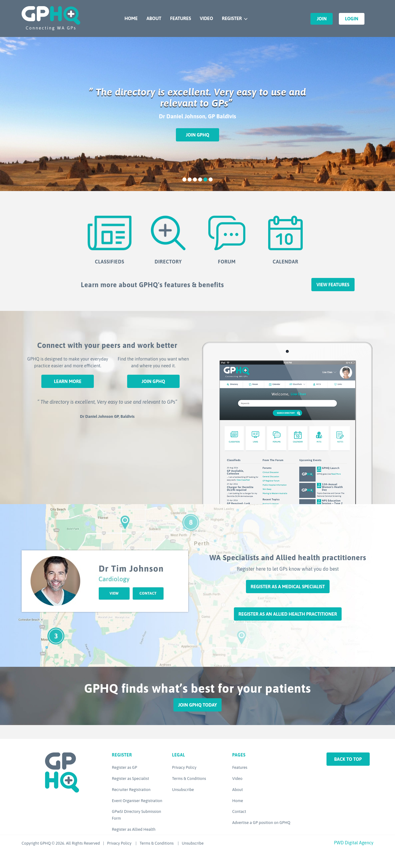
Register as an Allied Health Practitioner (288, 614)
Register (232, 18)
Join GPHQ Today (197, 704)
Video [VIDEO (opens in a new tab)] (206, 18)
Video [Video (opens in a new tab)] (237, 778)
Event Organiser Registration (137, 800)
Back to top (348, 759)
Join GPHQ (197, 134)
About (154, 18)
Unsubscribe (183, 789)
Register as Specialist (130, 778)
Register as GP (124, 767)
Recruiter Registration (131, 789)
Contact (239, 811)
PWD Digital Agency (353, 842)
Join (321, 18)
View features (332, 284)
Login (351, 18)
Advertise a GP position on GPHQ (261, 822)
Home (131, 18)
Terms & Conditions (189, 778)
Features (180, 18)
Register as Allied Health (134, 829)
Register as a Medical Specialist (288, 586)
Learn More (67, 381)
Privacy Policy (184, 767)
